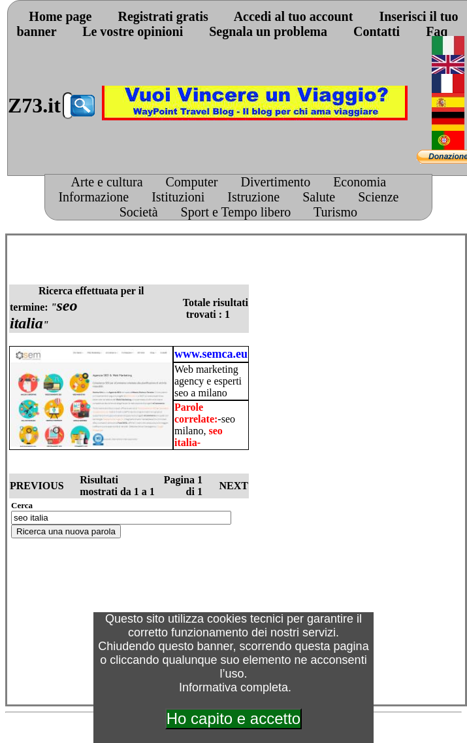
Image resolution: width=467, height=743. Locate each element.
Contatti (376, 31)
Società (139, 212)
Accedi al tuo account (293, 16)
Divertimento (276, 182)
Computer (192, 182)
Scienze (378, 197)
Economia (359, 182)
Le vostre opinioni (132, 31)
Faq (436, 31)
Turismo (335, 212)
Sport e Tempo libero (236, 212)
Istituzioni (178, 197)
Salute (318, 197)
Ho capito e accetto (233, 718)
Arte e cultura (107, 182)
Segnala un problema (268, 31)
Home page (60, 16)
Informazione (93, 197)
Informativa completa (233, 687)
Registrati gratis (163, 16)
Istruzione (253, 197)
